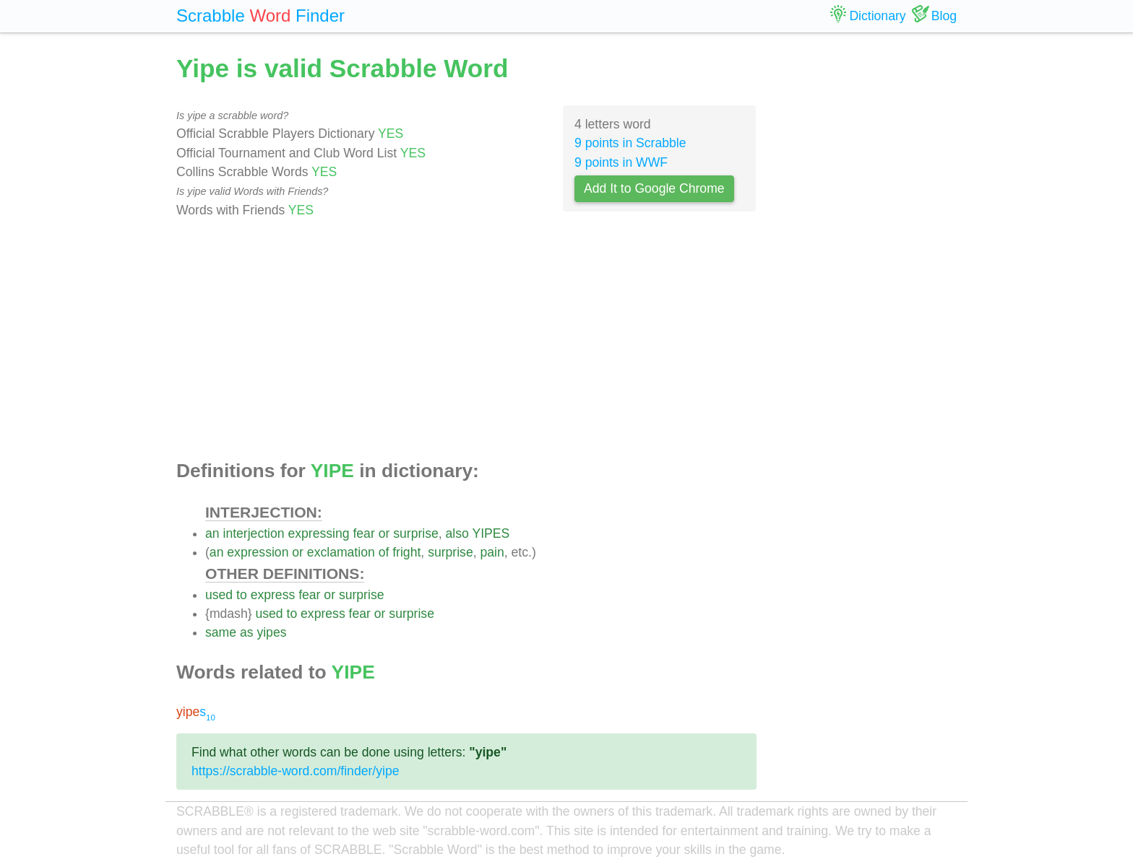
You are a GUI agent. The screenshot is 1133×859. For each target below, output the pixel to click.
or (384, 533)
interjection (253, 533)
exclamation (341, 552)
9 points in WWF (621, 162)
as (247, 632)
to (241, 595)
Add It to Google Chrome (654, 188)
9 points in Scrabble (630, 143)
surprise (416, 533)
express (273, 595)
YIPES (490, 533)
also (457, 533)
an (212, 533)
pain (492, 552)
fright (406, 552)
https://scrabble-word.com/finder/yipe (295, 771)
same (220, 632)
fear (363, 533)
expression (257, 552)
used (219, 595)
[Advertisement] (466, 340)
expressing (318, 533)
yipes (271, 632)
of (384, 552)
